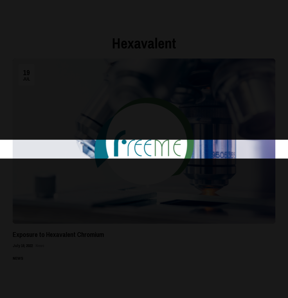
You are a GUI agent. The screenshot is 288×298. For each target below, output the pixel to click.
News (39, 245)
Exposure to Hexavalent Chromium (58, 234)
